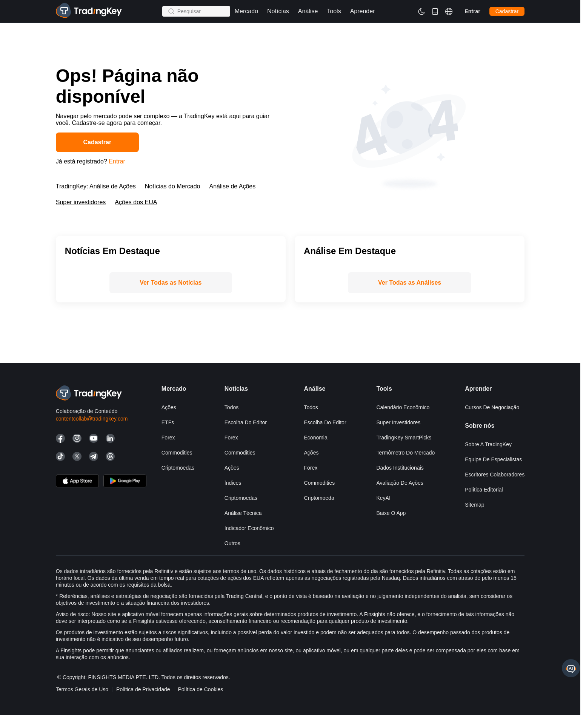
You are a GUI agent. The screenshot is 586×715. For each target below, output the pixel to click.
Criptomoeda (319, 498)
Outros (232, 543)
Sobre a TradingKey (488, 444)
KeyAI (383, 498)
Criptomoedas (177, 468)
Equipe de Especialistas (493, 459)
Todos (231, 407)
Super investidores (81, 202)
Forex (168, 438)
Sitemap (474, 505)
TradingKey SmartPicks (403, 438)
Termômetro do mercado (405, 453)
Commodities (176, 453)
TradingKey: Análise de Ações (96, 186)
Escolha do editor (246, 422)
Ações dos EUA (136, 202)
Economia (316, 438)
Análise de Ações (232, 186)
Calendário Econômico (402, 407)
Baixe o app (391, 513)
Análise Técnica (243, 513)
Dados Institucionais (399, 468)
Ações (168, 407)
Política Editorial (484, 490)
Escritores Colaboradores (494, 475)
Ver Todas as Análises (409, 282)
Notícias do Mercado (172, 186)
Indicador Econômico (249, 528)
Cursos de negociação (492, 407)
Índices (233, 483)
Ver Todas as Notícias (170, 282)
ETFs (167, 422)
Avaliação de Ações (399, 483)
